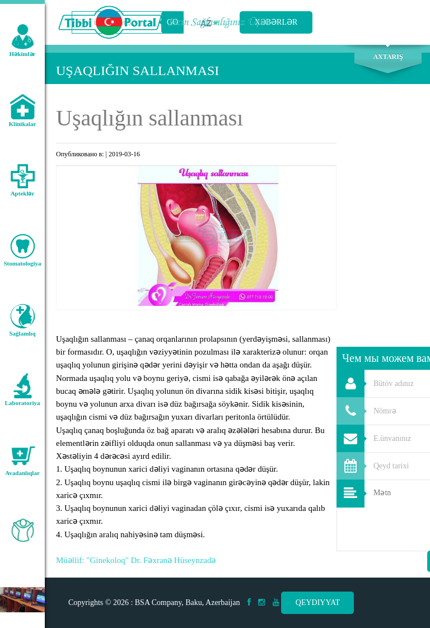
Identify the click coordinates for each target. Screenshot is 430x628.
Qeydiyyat (318, 602)
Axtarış (388, 57)
